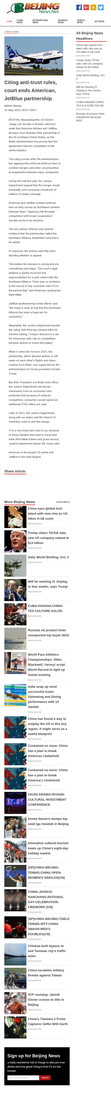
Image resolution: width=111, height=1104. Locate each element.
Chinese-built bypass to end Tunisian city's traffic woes (47, 951)
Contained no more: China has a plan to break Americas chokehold (48, 751)
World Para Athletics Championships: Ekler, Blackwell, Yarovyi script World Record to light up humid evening (46, 665)
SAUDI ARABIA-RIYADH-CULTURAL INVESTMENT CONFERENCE (47, 799)
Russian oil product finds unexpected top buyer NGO (90, 117)
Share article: (15, 471)
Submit (45, 1077)
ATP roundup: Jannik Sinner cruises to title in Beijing (46, 999)
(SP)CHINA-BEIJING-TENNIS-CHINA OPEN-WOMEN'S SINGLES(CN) (46, 872)
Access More (62, 502)
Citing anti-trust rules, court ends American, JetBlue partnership (30, 90)
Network (99, 21)
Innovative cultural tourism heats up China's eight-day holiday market (48, 848)
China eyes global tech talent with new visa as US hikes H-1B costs (47, 513)
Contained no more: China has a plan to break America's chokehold (48, 775)
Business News (63, 21)
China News (20, 21)
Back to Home (11, 31)
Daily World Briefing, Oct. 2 (48, 557)
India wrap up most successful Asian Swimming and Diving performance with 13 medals (44, 697)
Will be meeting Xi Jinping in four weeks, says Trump (88, 90)
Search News (81, 21)
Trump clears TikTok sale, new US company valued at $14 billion (48, 538)
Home (9, 21)
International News (40, 21)
